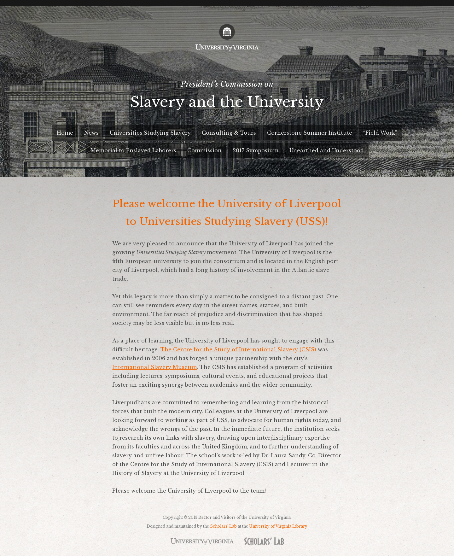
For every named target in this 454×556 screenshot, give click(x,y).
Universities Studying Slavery (150, 133)
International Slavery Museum (154, 367)
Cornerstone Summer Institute (309, 133)
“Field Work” (380, 133)
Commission (204, 150)
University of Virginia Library (278, 526)
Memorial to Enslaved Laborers (133, 150)
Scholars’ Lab (223, 526)
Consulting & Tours (229, 133)
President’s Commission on (227, 97)
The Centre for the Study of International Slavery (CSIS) (238, 349)
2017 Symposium (255, 150)
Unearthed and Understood (326, 150)
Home (65, 133)
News (91, 133)
